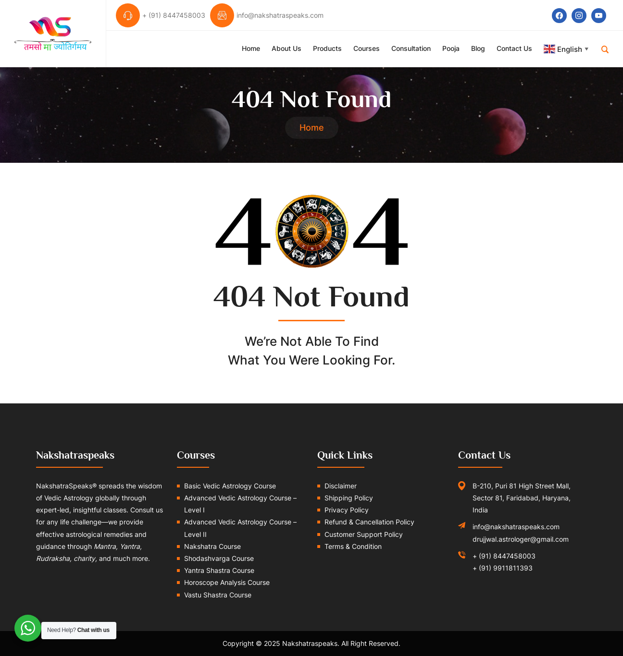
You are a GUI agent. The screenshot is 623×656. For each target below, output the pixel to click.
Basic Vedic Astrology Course (230, 486)
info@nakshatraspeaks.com (516, 526)
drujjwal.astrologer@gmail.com (521, 539)
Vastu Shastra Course (217, 595)
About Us (286, 48)
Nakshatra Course (212, 546)
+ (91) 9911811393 (503, 568)
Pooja (451, 48)
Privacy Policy (346, 510)
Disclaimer (340, 486)
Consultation (411, 48)
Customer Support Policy (363, 534)
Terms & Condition (353, 546)
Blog (478, 48)
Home (251, 48)
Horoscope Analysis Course (227, 582)
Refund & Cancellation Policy (369, 522)
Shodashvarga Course (219, 558)
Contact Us (514, 48)
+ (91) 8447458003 (504, 556)
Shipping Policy (348, 498)
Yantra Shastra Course (219, 570)
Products (327, 48)
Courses (366, 48)
